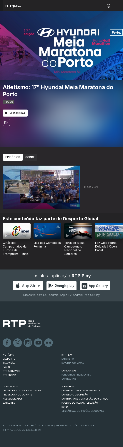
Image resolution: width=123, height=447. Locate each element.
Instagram (28, 342)
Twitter (17, 342)
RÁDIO (6, 367)
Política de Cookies (42, 425)
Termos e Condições (67, 425)
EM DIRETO (68, 358)
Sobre (30, 157)
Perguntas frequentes (76, 374)
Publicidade (87, 425)
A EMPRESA (68, 386)
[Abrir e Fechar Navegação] (118, 6)
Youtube (38, 342)
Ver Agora (15, 113)
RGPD (65, 406)
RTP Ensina (9, 375)
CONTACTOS (10, 386)
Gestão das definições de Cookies (83, 411)
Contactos (69, 378)
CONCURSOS (69, 370)
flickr (48, 342)
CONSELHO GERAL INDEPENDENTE (81, 390)
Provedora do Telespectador (22, 390)
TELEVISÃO (9, 362)
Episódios (12, 157)
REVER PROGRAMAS (73, 362)
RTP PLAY (67, 354)
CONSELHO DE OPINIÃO (75, 394)
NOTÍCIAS (8, 354)
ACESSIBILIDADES (13, 398)
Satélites (9, 402)
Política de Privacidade (15, 425)
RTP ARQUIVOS (11, 371)
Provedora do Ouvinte (17, 394)
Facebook (7, 342)
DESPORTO (9, 358)
